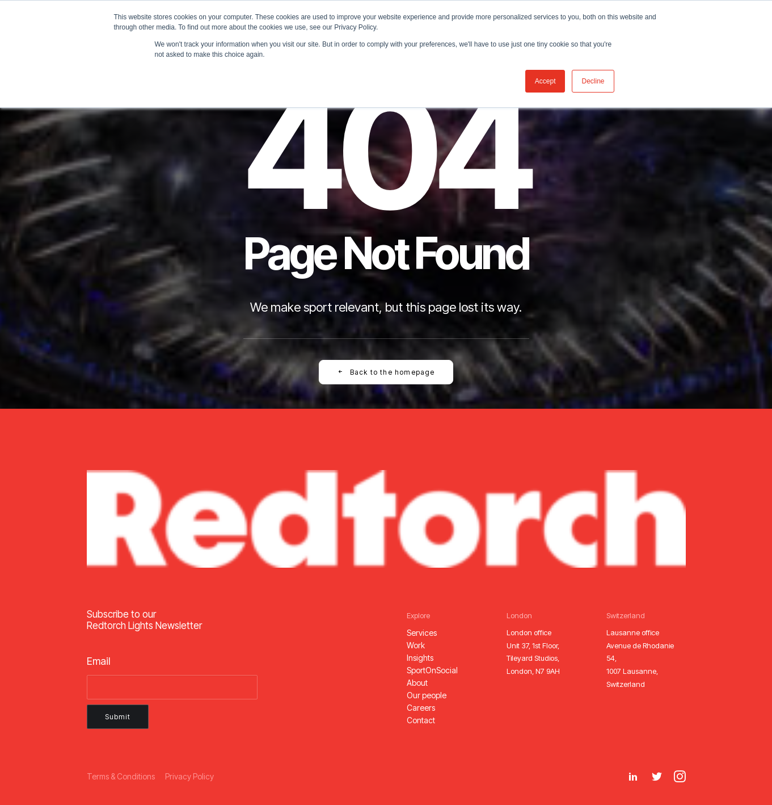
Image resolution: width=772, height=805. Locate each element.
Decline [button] (592, 81)
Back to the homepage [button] (385, 372)
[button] (422, 633)
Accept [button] (545, 81)
